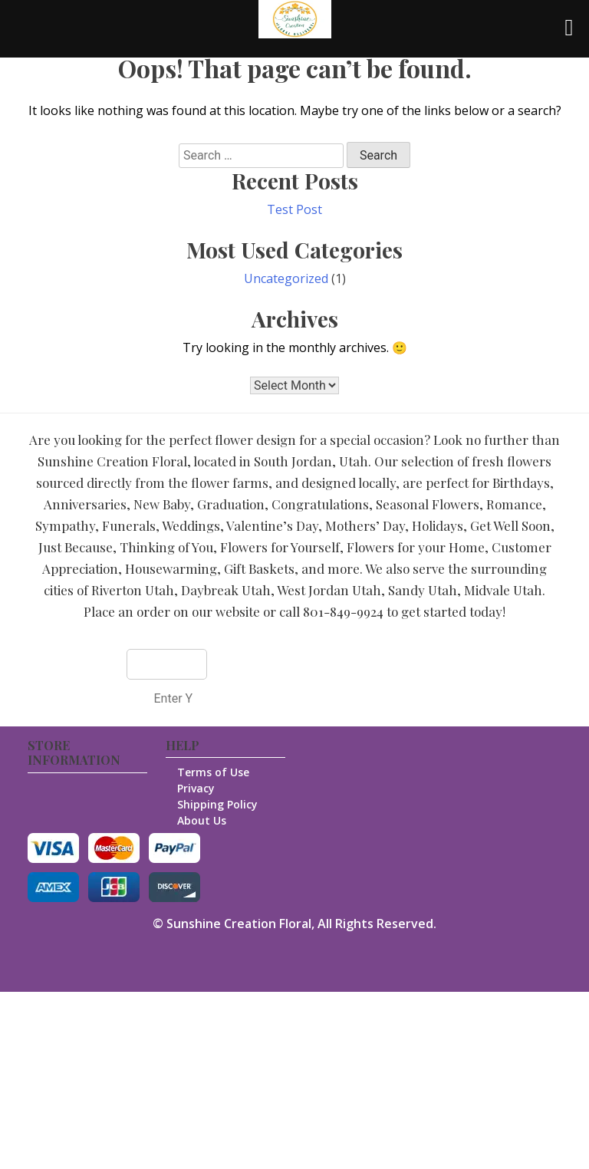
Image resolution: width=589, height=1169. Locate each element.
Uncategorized (286, 278)
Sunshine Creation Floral (238, 923)
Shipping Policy (217, 804)
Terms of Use (213, 772)
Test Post (294, 209)
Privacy (196, 788)
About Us (201, 820)
